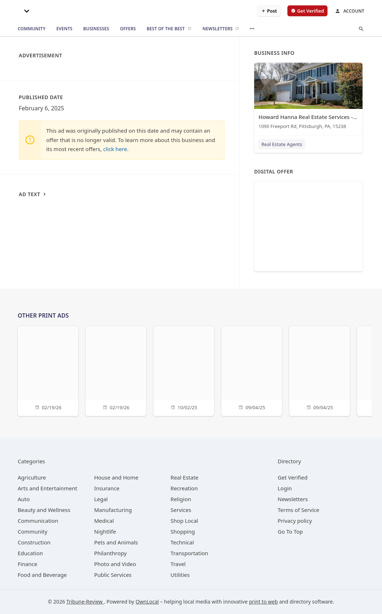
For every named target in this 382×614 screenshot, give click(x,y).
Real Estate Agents (281, 144)
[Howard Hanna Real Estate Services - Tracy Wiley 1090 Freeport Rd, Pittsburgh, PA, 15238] (308, 97)
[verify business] (307, 10)
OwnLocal (147, 601)
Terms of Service (298, 509)
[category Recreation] (183, 488)
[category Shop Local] (184, 520)
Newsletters (293, 499)
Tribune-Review (85, 601)
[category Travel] (178, 563)
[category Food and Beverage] (42, 574)
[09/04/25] (252, 370)
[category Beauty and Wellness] (44, 509)
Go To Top (290, 531)
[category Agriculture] (32, 477)
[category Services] (180, 509)
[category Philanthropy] (110, 553)
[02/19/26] (48, 370)
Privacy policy (295, 520)
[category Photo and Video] (115, 563)
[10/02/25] (184, 370)
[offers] (128, 29)
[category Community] (32, 531)
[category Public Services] (113, 574)
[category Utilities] (180, 574)
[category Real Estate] (184, 477)
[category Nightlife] (105, 531)
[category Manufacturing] (113, 509)
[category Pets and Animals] (116, 542)
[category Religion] (180, 499)
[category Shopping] (182, 531)
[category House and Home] (116, 477)
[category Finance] (27, 563)
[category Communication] (38, 520)
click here (115, 149)
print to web (263, 601)
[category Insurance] (107, 488)
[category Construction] (34, 542)
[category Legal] (101, 499)
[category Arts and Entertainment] (47, 488)
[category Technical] (182, 542)
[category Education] (30, 553)
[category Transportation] (189, 553)
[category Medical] (104, 520)
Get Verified (293, 477)
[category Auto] (24, 499)
